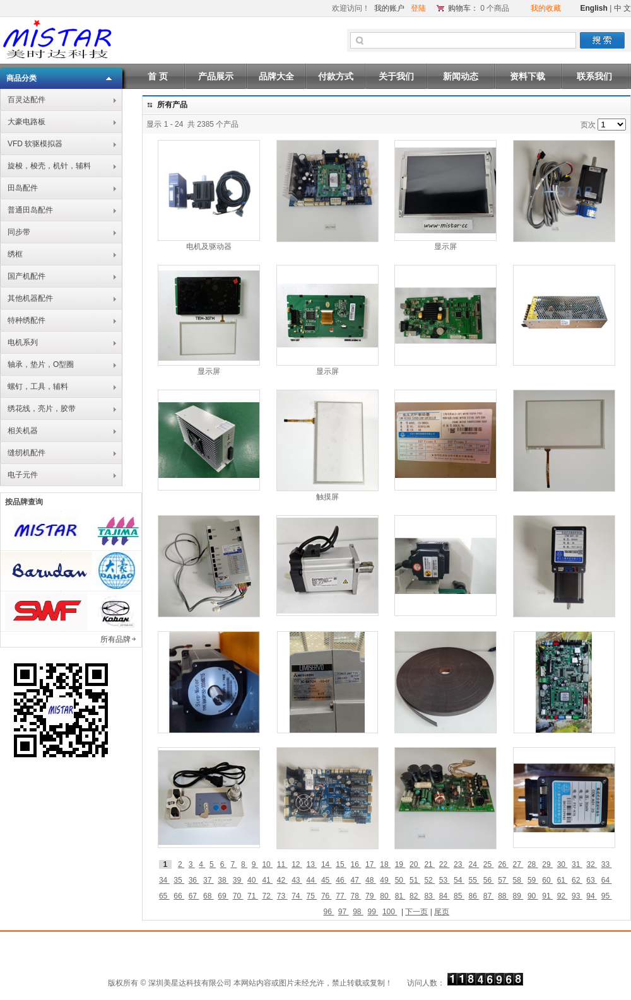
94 (591, 896)
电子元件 (23, 474)
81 (400, 896)
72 (267, 896)
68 (208, 896)
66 (179, 896)
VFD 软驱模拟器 (35, 143)
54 (459, 880)
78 (356, 896)
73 (282, 896)
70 (238, 896)
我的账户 (389, 8)
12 (297, 864)
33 (606, 864)
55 (473, 880)
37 (208, 880)
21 (429, 864)
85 (459, 896)
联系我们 (594, 76)
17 (370, 864)
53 (444, 880)
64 (606, 880)
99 (373, 911)
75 (312, 896)
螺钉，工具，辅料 (38, 386)
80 (385, 896)
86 (473, 896)
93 (577, 896)
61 (562, 880)
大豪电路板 (26, 121)
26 (503, 864)
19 (400, 864)
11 (282, 864)
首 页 (158, 76)
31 (577, 864)
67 (194, 896)
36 (194, 880)
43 (297, 880)
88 (503, 896)
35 (179, 880)
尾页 (441, 911)
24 (473, 864)
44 (312, 880)
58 (518, 880)
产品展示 (215, 76)
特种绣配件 (26, 320)
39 (238, 880)
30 (562, 864)
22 (444, 864)
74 (297, 896)
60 (547, 880)
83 (429, 896)
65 (164, 896)
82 (415, 896)
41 (267, 880)
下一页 (416, 911)
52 (429, 880)
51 (415, 880)
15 (341, 864)
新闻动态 (460, 76)
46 (341, 880)
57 (503, 880)
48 (370, 880)
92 (562, 896)
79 (370, 896)
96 (328, 911)
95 (606, 896)
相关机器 (23, 430)
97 (343, 911)
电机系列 (23, 342)
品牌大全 (276, 76)
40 (252, 880)
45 (326, 880)
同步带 (19, 232)
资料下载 (527, 76)
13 (312, 864)
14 (326, 864)
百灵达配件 (26, 99)
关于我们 (396, 76)
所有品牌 (115, 639)
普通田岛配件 (30, 210)
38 (223, 880)
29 (547, 864)
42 (282, 880)
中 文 (622, 8)
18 (385, 864)
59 (533, 880)
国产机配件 (26, 276)
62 (577, 880)
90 (533, 896)
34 (164, 880)
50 (400, 880)
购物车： (463, 8)
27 (518, 864)
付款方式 (335, 76)
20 (415, 864)
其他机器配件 (30, 298)
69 (223, 896)
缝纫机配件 (26, 452)
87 (488, 896)
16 (356, 864)
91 (547, 896)
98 (358, 911)
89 (518, 896)
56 (488, 880)
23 (459, 864)
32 (591, 864)
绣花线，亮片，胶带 (42, 408)
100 (389, 911)
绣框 (15, 254)
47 (356, 880)
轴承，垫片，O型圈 (41, 364)
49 (385, 880)
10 (267, 864)
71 (252, 896)
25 (488, 864)
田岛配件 (23, 187)
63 (591, 880)
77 (341, 896)
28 (533, 864)
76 (326, 896)
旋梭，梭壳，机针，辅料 (49, 165)
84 (444, 896)
